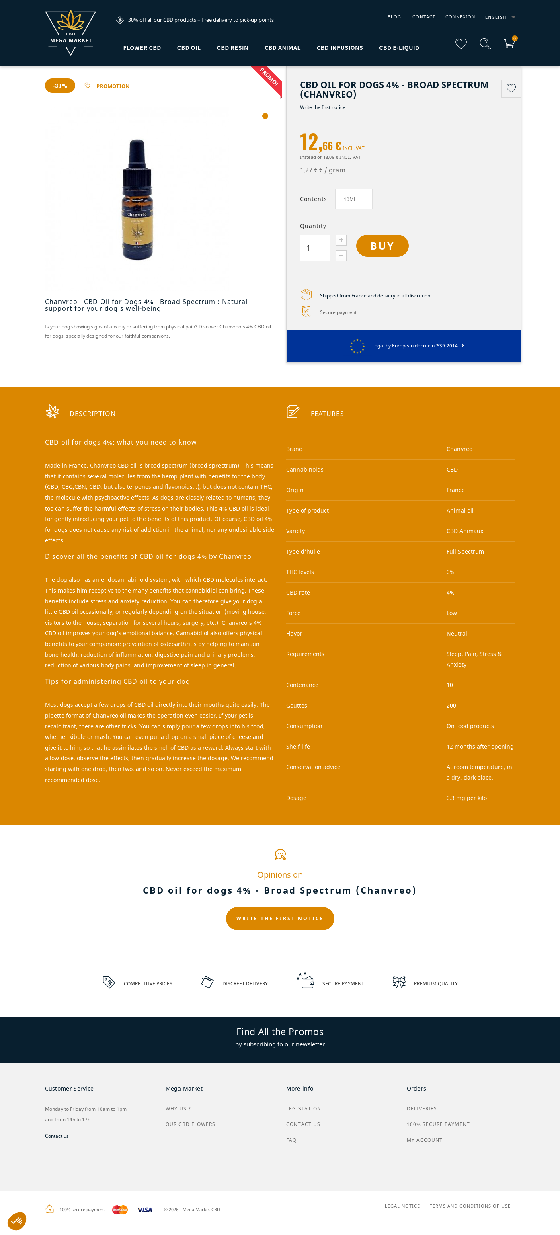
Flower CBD (142, 47)
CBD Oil (189, 47)
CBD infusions (340, 47)
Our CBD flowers (190, 1124)
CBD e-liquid (399, 47)
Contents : (315, 199)
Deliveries (422, 1108)
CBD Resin (232, 47)
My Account (425, 1140)
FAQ (291, 1140)
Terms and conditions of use (470, 1206)
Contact (423, 17)
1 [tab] (265, 116)
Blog (394, 17)
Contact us (57, 1135)
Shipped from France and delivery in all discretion (375, 295)
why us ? (178, 1108)
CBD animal (283, 47)
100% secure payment (438, 1124)
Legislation (303, 1108)
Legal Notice (402, 1206)
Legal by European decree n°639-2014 (404, 345)
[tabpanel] (159, 199)
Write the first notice (322, 107)
